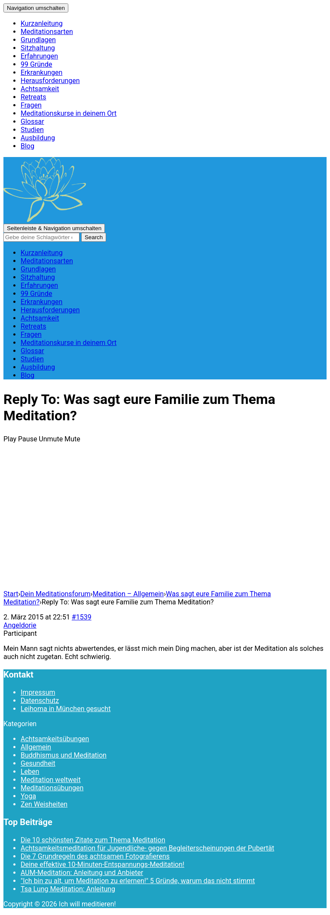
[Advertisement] (165, 522)
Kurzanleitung (42, 23)
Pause (27, 439)
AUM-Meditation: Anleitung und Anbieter (82, 873)
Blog (27, 146)
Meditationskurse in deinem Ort (68, 113)
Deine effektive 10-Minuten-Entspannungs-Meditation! (102, 864)
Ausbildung (38, 138)
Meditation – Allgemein (128, 594)
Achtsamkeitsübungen (55, 739)
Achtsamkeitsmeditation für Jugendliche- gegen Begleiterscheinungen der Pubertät (147, 848)
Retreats (33, 97)
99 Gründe (36, 64)
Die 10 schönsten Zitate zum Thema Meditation (93, 840)
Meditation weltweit (51, 780)
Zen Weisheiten (44, 804)
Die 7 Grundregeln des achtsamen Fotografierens (95, 856)
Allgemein (36, 747)
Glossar (32, 121)
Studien (32, 130)
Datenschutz (40, 700)
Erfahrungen (39, 56)
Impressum (38, 692)
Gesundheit (38, 763)
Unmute (51, 439)
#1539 (82, 617)
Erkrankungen (41, 72)
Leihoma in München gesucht (65, 709)
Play (9, 439)
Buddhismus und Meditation (64, 755)
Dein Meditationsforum (55, 594)
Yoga (28, 796)
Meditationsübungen (52, 788)
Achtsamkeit (40, 89)
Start (10, 594)
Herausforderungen (50, 81)
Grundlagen (38, 40)
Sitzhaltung (38, 48)
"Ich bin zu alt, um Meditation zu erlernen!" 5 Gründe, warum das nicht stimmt (138, 881)
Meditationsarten (47, 32)
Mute (72, 439)
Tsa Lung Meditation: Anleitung (68, 889)
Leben (30, 771)
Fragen (31, 105)
